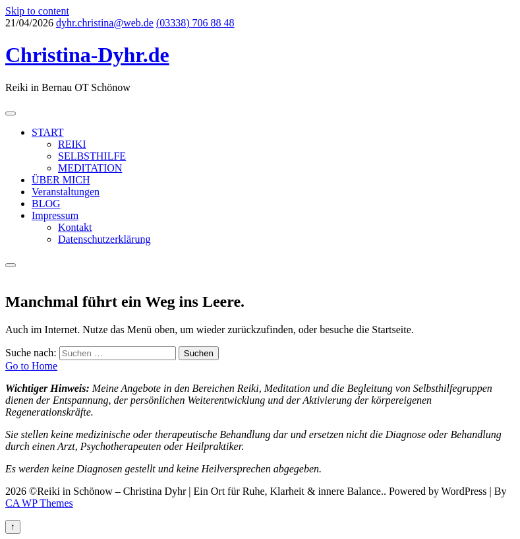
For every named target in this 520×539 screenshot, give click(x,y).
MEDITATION (90, 168)
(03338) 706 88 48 (195, 22)
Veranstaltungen (66, 191)
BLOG (46, 203)
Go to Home (31, 365)
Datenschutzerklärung (104, 239)
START (47, 132)
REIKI (72, 144)
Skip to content (37, 10)
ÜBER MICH (61, 179)
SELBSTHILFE (92, 156)
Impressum (55, 215)
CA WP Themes (39, 503)
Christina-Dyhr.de (87, 55)
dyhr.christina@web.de (105, 22)
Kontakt (75, 227)
